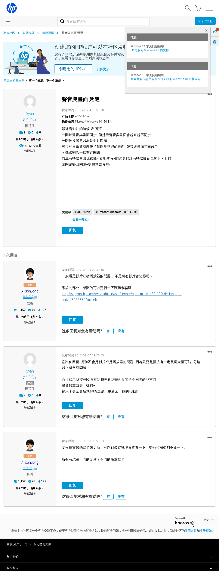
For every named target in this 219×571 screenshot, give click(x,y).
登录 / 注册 (205, 21)
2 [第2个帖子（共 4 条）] (19, 316)
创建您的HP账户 (73, 69)
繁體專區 (29, 33)
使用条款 (191, 530)
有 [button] (108, 330)
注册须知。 (207, 530)
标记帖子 (30, 151)
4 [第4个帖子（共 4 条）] (19, 487)
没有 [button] (121, 330)
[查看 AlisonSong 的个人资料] (30, 290)
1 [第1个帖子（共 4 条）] (19, 139)
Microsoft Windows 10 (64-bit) (116, 212)
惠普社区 (9, 33)
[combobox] (103, 21)
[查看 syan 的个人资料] (30, 113)
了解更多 (103, 69)
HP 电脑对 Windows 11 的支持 (149, 50)
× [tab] (206, 30)
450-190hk (82, 212)
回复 (72, 230)
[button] (210, 94)
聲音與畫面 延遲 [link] (72, 33)
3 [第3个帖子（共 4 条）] (19, 401)
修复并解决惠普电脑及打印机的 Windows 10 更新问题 (165, 79)
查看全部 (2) (81, 220)
